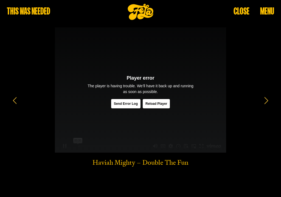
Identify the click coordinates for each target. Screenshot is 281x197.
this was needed (28, 11)
